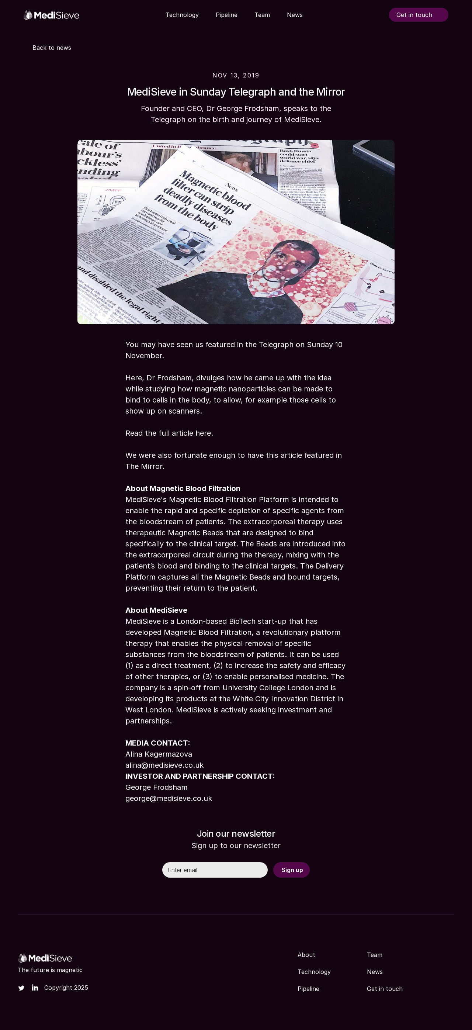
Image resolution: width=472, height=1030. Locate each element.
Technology (314, 971)
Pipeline (308, 988)
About (306, 954)
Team (374, 954)
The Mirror (143, 466)
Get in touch (385, 988)
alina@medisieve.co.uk (164, 765)
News (375, 971)
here (203, 433)
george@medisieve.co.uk (168, 798)
